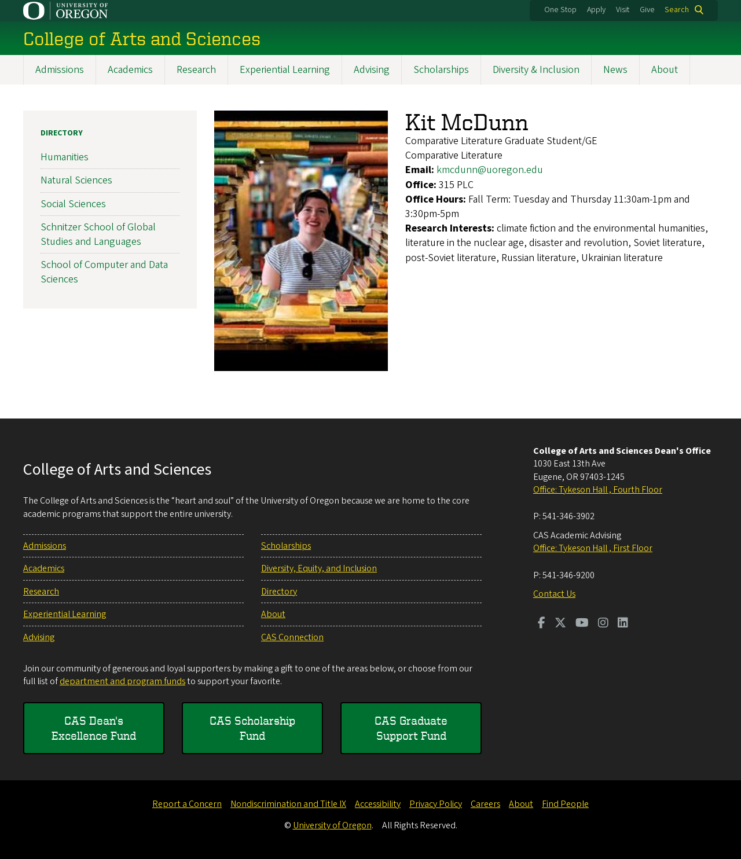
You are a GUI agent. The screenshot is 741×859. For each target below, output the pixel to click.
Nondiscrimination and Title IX (288, 804)
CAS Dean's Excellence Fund (94, 728)
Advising (372, 70)
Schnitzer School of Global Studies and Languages (98, 233)
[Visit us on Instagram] (603, 624)
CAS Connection (292, 637)
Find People (565, 804)
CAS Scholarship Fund (252, 728)
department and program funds (122, 681)
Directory (62, 133)
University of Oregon (332, 825)
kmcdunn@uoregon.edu (489, 170)
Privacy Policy (435, 804)
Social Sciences (73, 203)
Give (647, 10)
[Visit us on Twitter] (560, 624)
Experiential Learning (285, 70)
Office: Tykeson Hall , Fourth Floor (597, 489)
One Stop (560, 10)
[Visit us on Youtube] (582, 624)
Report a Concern (187, 804)
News (615, 70)
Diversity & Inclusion (536, 70)
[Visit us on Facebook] (541, 624)
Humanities (65, 157)
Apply (596, 10)
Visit (622, 10)
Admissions (59, 70)
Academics (130, 70)
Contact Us (554, 594)
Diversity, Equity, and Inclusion (319, 568)
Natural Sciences (76, 180)
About (664, 70)
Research (196, 70)
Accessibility (378, 804)
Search (677, 10)
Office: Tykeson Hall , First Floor (592, 548)
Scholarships (441, 70)
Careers (485, 804)
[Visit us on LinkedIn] (623, 624)
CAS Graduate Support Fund (411, 728)
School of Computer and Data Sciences (104, 272)
